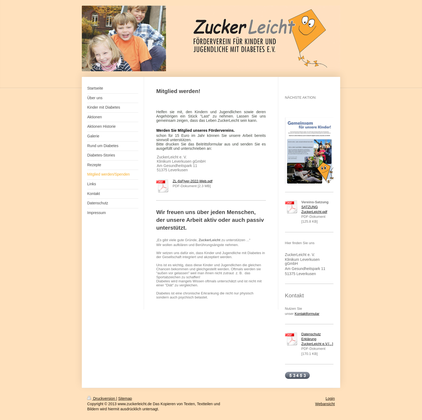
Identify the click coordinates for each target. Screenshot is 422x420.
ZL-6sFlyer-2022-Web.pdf (192, 181)
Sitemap (125, 398)
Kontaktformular (307, 314)
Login (330, 398)
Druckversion (101, 398)
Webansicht (325, 404)
